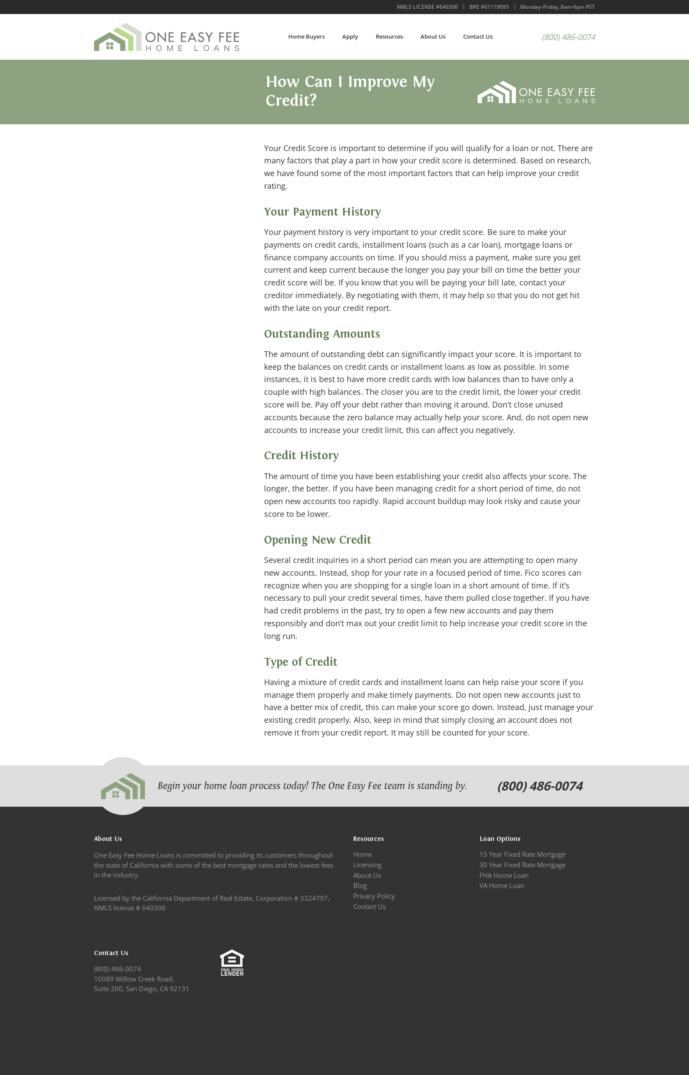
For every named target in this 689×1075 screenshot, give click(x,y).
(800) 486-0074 (568, 37)
